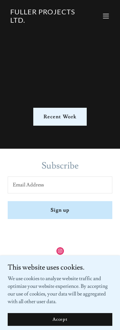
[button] (106, 16)
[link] (44, 21)
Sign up (60, 210)
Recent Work (60, 117)
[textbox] (60, 185)
